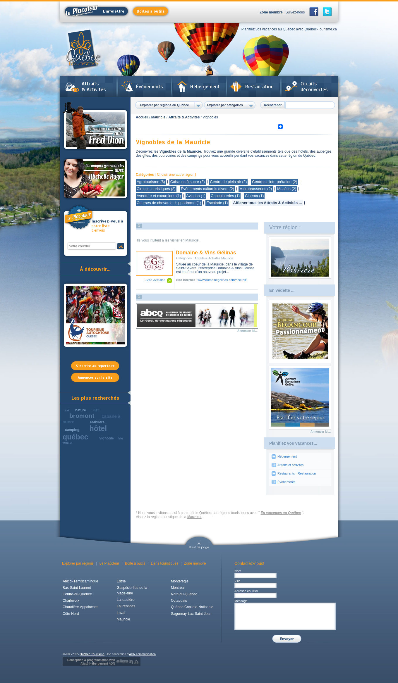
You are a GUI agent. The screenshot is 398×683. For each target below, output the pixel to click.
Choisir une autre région (175, 175)
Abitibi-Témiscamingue (80, 581)
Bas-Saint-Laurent (77, 588)
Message (241, 601)
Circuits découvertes (314, 86)
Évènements (149, 86)
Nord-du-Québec (184, 594)
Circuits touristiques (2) (156, 189)
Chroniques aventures (95, 126)
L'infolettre (94, 11)
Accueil (142, 117)
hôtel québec (85, 432)
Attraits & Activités (94, 86)
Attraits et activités (290, 465)
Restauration (259, 86)
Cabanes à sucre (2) (187, 182)
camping (72, 430)
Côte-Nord (71, 614)
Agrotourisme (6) (151, 182)
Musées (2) (286, 189)
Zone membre (271, 12)
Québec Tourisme (92, 654)
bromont (81, 415)
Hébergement (205, 86)
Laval (121, 613)
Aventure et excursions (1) (159, 196)
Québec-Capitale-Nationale (192, 607)
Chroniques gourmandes (95, 178)
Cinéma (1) (254, 196)
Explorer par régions (78, 563)
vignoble (107, 438)
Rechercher (273, 105)
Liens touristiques (164, 563)
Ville (237, 581)
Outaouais (179, 601)
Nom (237, 571)
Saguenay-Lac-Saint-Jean (191, 614)
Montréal (178, 588)
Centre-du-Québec (77, 594)
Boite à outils (135, 563)
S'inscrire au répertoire (95, 366)
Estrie (121, 581)
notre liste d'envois (108, 226)
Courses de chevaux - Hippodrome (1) (169, 203)
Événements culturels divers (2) (207, 189)
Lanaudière (125, 600)
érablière (97, 422)
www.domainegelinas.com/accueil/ (222, 280)
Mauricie (158, 117)
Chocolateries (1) (225, 196)
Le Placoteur (109, 563)
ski (67, 410)
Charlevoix (71, 601)
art (96, 409)
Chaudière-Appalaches (80, 607)
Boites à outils (150, 11)
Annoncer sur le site (95, 377)
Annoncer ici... (247, 330)
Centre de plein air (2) (228, 182)
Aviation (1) (196, 196)
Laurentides (126, 606)
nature (80, 410)
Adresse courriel (246, 591)
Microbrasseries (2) (255, 189)
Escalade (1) (217, 203)
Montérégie (179, 581)
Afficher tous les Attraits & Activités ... (267, 203)
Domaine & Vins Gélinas (206, 253)
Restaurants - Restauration (296, 473)
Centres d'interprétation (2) (274, 182)
